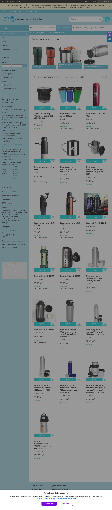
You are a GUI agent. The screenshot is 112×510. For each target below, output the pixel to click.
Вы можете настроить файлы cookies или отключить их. (55, 499)
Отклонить (66, 504)
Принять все (49, 504)
